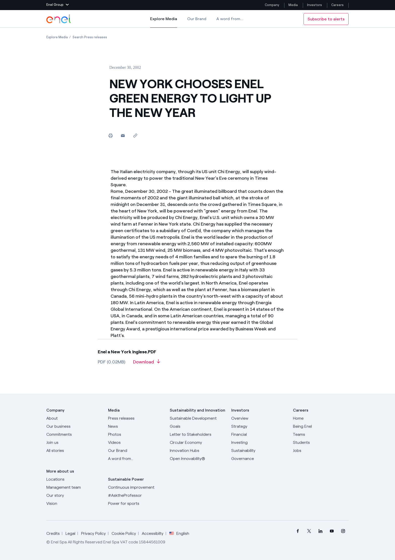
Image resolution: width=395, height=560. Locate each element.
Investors (314, 5)
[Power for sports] (136, 504)
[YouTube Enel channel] (331, 531)
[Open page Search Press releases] (90, 37)
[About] (74, 418)
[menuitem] (297, 531)
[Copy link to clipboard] (135, 135)
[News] (136, 426)
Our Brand (196, 18)
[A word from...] (136, 459)
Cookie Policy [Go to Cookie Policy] (124, 533)
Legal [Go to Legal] (70, 533)
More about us (60, 471)
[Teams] (321, 434)
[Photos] (136, 434)
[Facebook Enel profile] (297, 531)
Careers (337, 5)
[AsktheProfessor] (136, 495)
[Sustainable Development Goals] (197, 422)
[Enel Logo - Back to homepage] (59, 18)
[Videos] (136, 443)
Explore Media (163, 22)
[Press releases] (136, 418)
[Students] (321, 443)
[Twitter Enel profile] (309, 531)
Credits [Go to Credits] (53, 533)
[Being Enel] (321, 426)
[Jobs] (321, 451)
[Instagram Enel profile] (343, 531)
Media (293, 5)
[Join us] (74, 443)
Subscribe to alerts (326, 19)
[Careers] (321, 418)
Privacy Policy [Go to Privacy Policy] (93, 533)
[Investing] (259, 443)
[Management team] (74, 487)
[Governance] (259, 459)
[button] (57, 5)
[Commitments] (74, 434)
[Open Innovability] (197, 459)
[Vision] (74, 504)
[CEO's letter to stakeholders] (197, 434)
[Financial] (259, 434)
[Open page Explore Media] (57, 37)
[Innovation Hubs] (197, 451)
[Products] (74, 426)
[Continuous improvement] (136, 487)
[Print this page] (110, 135)
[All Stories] (74, 451)
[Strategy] (259, 426)
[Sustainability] (259, 451)
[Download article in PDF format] (146, 363)
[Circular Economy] (197, 443)
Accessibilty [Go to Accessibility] (152, 533)
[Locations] (74, 479)
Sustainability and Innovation (197, 410)
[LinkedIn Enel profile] (320, 531)
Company (272, 5)
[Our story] (74, 495)
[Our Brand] (136, 451)
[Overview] (259, 418)
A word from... (229, 18)
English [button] (179, 534)
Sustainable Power (126, 479)
